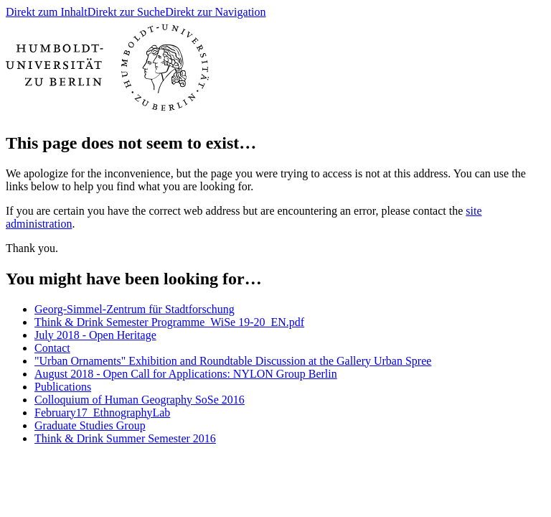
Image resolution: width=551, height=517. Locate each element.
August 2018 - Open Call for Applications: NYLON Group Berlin (185, 374)
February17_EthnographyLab (102, 412)
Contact (52, 348)
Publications (62, 387)
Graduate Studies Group (90, 425)
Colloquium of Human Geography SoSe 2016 (139, 399)
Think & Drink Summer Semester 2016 (125, 438)
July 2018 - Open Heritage (95, 335)
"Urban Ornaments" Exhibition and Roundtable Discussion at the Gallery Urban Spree (232, 361)
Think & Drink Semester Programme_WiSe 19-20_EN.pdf (169, 322)
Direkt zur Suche (126, 12)
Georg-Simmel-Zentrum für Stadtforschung (134, 309)
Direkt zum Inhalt (47, 12)
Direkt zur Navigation (215, 12)
